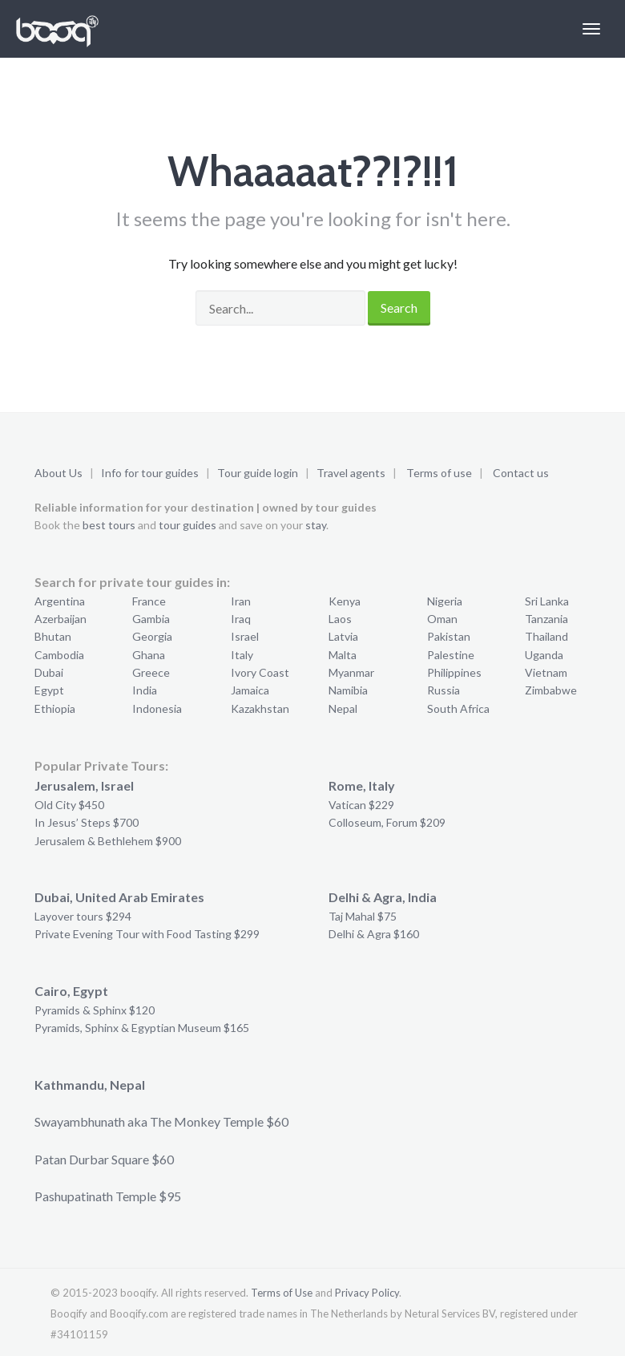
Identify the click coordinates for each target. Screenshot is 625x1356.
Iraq (241, 618)
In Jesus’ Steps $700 (86, 822)
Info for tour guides (150, 473)
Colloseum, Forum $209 (387, 822)
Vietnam (546, 672)
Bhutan (52, 636)
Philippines (454, 672)
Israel (245, 636)
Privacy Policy (367, 1292)
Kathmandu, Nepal (89, 1084)
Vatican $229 (361, 805)
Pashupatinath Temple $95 (107, 1196)
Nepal (343, 708)
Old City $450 (69, 805)
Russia (443, 690)
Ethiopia (54, 708)
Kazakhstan (260, 708)
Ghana (148, 655)
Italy (242, 655)
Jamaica (250, 690)
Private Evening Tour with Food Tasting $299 (147, 934)
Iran (241, 601)
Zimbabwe (551, 690)
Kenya (345, 601)
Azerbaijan (60, 618)
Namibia (348, 690)
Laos (340, 618)
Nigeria (444, 601)
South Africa (458, 708)
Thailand (546, 636)
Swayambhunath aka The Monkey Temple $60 (161, 1121)
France (149, 601)
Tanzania (546, 618)
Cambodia (59, 655)
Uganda (544, 655)
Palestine (450, 655)
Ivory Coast (260, 672)
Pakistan (448, 636)
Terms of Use (281, 1292)
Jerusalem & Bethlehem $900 (107, 841)
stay (315, 525)
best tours (109, 525)
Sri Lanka (547, 601)
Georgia (152, 636)
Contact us (521, 473)
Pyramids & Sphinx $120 (94, 1010)
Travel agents (351, 473)
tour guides (187, 525)
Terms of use (439, 473)
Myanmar (351, 672)
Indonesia (157, 708)
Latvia (343, 636)
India (144, 690)
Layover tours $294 (82, 916)
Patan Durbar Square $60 (104, 1159)
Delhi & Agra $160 (374, 934)
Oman (442, 618)
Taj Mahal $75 (363, 916)
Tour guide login (257, 473)
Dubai (48, 672)
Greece (151, 672)
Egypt (49, 690)
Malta (343, 655)
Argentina (59, 601)
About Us (58, 473)
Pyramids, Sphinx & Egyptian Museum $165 (141, 1027)
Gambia (151, 618)
